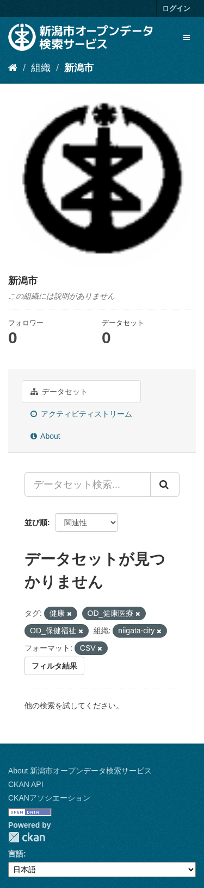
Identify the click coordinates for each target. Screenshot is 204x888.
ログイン (176, 8)
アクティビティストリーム (81, 414)
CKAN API (26, 784)
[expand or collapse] (186, 37)
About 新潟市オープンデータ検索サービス (80, 770)
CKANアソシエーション (49, 797)
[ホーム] (12, 67)
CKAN (26, 837)
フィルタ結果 (54, 666)
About (45, 436)
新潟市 (79, 67)
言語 (15, 853)
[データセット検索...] (87, 484)
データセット (59, 391)
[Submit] (165, 484)
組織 (41, 67)
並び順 (35, 522)
